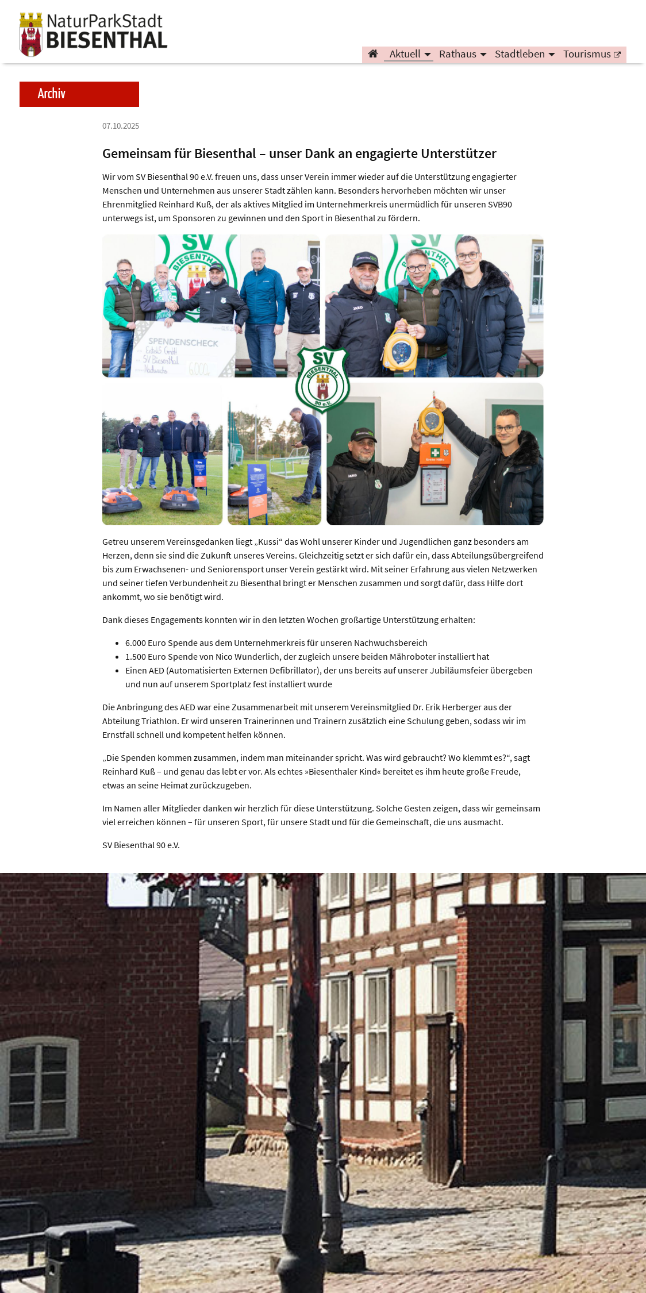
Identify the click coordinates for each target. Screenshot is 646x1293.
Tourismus (587, 55)
